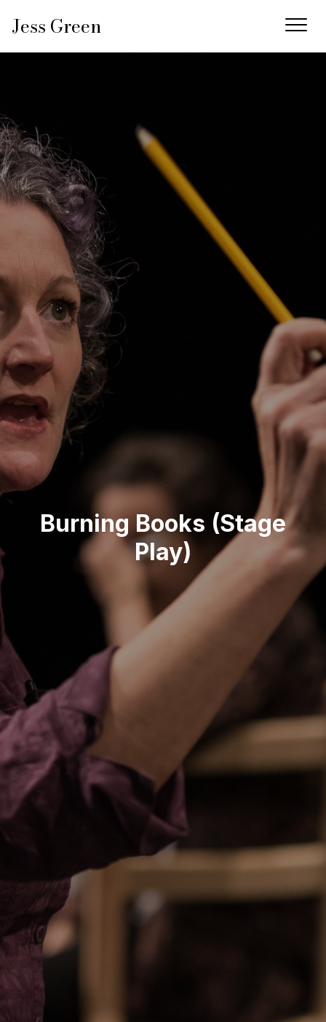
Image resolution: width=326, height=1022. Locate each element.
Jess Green (57, 26)
